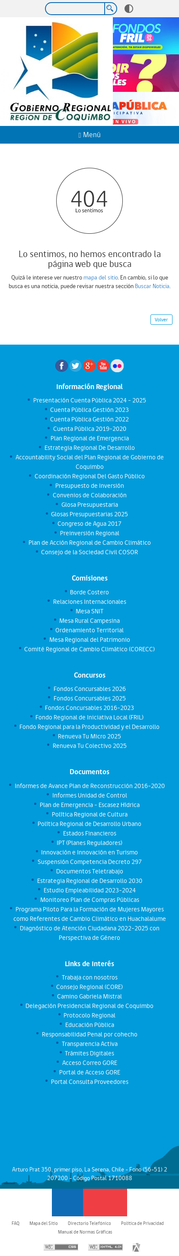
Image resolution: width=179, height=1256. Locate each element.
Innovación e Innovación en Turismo (89, 852)
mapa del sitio (100, 277)
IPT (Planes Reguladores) (89, 843)
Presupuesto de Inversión (89, 486)
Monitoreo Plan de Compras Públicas (89, 900)
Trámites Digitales (89, 1053)
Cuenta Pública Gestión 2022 (89, 419)
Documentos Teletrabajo (89, 871)
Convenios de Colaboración (89, 495)
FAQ (15, 1223)
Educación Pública (89, 1025)
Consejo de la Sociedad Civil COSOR (89, 552)
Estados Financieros (89, 833)
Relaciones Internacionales (89, 602)
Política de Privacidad (142, 1223)
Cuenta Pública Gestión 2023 (89, 410)
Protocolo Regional (89, 1015)
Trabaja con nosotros (89, 977)
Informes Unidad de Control (89, 795)
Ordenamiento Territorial (89, 630)
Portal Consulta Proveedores (89, 1082)
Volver (161, 320)
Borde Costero (89, 592)
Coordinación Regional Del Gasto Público (89, 476)
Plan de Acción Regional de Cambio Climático (89, 542)
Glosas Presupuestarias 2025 (89, 514)
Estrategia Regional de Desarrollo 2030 (89, 881)
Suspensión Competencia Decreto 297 (89, 862)
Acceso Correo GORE (89, 1063)
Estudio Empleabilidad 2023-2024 (89, 890)
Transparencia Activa (89, 1044)
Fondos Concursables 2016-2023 (89, 708)
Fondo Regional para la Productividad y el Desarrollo (89, 727)
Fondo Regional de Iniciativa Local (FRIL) (89, 717)
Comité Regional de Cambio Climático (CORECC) (89, 649)
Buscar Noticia (152, 286)
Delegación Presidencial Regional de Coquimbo (89, 1006)
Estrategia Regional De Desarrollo (89, 448)
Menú (89, 134)
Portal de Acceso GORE (89, 1072)
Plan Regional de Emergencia (89, 438)
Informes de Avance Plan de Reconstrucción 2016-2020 (89, 786)
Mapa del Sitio (43, 1223)
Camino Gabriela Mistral (89, 996)
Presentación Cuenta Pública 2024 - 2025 (89, 400)
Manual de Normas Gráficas (85, 1232)
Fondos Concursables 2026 (89, 689)
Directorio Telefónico (89, 1223)
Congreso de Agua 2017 (89, 524)
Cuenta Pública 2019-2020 (89, 429)
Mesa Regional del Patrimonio (89, 640)
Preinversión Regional (89, 533)
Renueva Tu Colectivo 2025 (89, 746)
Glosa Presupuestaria (89, 505)
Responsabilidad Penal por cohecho (89, 1034)
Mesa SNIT (89, 611)
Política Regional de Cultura (89, 814)
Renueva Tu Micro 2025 (89, 736)
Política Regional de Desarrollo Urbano (89, 824)
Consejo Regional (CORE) (89, 987)
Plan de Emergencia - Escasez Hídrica (89, 805)
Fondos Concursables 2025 (89, 698)
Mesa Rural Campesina (89, 621)
